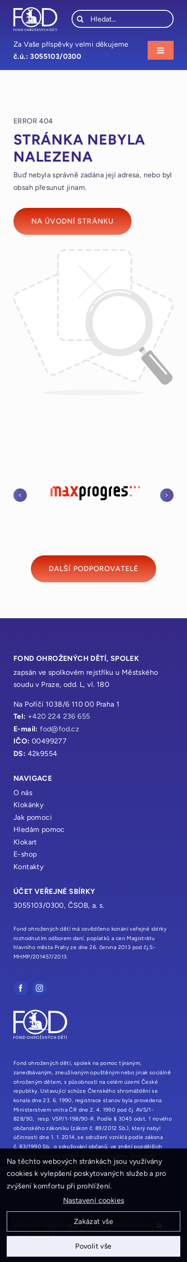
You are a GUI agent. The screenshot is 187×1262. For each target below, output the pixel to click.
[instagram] (39, 988)
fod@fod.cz (59, 729)
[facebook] (20, 988)
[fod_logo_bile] (35, 10)
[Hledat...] (123, 19)
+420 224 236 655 (59, 716)
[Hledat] (80, 19)
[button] (20, 495)
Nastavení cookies (93, 1203)
